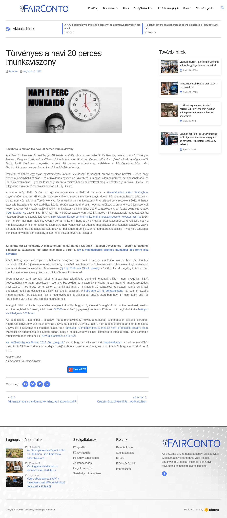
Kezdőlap (93, 8)
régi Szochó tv (15, 212)
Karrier (191, 8)
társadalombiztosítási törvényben (127, 192)
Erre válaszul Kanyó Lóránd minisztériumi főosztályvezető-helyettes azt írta (96, 216)
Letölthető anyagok (171, 8)
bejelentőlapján (113, 342)
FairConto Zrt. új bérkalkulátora (103, 290)
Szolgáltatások (145, 8)
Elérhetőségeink (209, 8)
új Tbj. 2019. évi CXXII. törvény (80, 268)
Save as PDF (77, 370)
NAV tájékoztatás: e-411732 (58, 335)
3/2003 (58, 309)
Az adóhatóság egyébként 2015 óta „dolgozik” (35, 342)
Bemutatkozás (112, 8)
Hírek (128, 8)
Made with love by (193, 510)
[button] (25, 384)
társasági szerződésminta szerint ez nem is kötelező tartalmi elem (107, 327)
